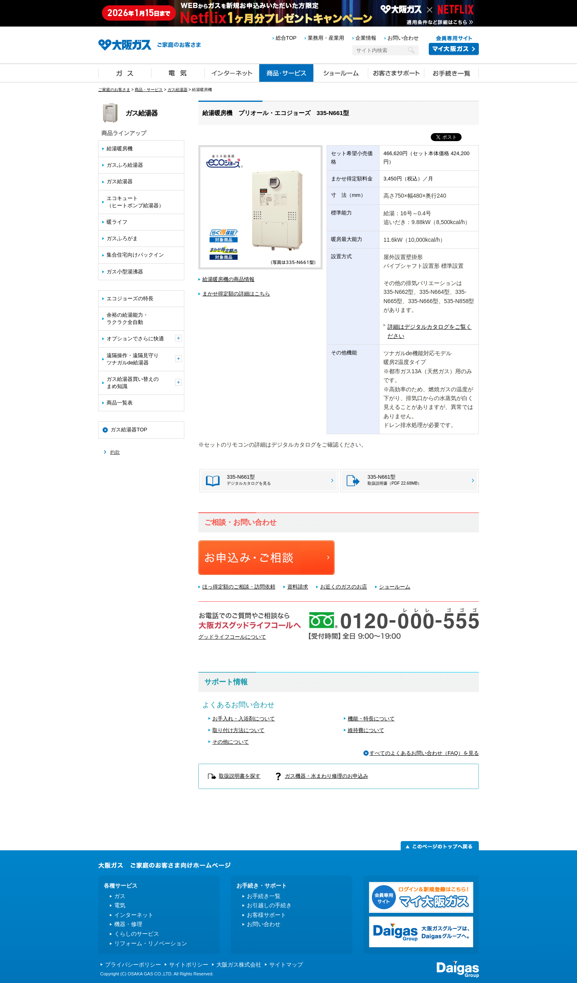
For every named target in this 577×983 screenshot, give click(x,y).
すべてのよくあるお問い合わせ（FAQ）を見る (424, 753)
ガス (125, 72)
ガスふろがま (122, 238)
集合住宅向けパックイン (135, 255)
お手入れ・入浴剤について (243, 719)
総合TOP (286, 38)
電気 (178, 72)
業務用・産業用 (326, 38)
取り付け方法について (238, 730)
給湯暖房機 (120, 149)
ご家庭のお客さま (114, 89)
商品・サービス (286, 72)
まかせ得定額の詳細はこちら (236, 294)
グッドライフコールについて (232, 637)
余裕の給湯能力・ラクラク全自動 (127, 318)
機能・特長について (371, 719)
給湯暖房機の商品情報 (228, 279)
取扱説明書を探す (239, 776)
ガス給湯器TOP (129, 430)
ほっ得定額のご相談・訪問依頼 (238, 587)
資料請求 (297, 587)
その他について (230, 742)
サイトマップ (286, 964)
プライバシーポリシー (133, 964)
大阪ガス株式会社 (238, 964)
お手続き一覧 (451, 72)
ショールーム (341, 72)
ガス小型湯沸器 (125, 272)
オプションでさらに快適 (144, 338)
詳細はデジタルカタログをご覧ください (429, 331)
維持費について (366, 730)
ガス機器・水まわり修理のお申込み (326, 776)
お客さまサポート (396, 72)
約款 (115, 452)
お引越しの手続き (269, 905)
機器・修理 (128, 924)
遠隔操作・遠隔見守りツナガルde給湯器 (144, 359)
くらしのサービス (136, 933)
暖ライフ (117, 222)
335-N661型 (394, 479)
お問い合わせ (403, 38)
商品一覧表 (120, 403)
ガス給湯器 (177, 89)
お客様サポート (266, 915)
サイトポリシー (188, 964)
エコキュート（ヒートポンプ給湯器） (135, 201)
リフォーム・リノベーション (150, 943)
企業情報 (365, 38)
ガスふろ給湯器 (125, 165)
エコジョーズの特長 (130, 298)
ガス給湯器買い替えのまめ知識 (144, 382)
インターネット (232, 72)
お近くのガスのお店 (343, 587)
